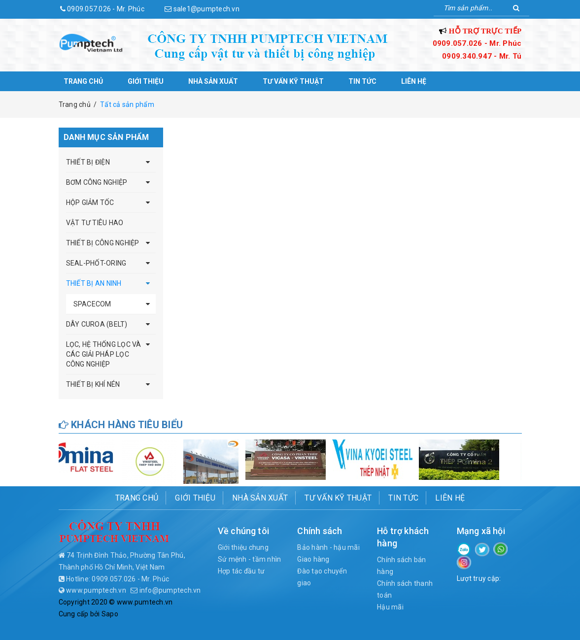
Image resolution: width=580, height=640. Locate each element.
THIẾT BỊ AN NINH (94, 283)
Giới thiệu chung (243, 547)
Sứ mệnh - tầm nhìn (249, 559)
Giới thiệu (146, 81)
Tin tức (362, 81)
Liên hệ (413, 81)
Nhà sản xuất (213, 81)
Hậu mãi (390, 607)
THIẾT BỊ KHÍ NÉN (93, 384)
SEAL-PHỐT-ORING (96, 263)
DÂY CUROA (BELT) (97, 324)
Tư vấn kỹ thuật (293, 81)
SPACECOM (92, 304)
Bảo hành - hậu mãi (328, 547)
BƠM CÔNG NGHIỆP (97, 182)
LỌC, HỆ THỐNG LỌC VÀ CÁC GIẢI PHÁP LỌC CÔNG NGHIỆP (103, 354)
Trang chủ (83, 81)
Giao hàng (313, 559)
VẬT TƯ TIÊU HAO (95, 223)
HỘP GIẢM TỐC (90, 202)
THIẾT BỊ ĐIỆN (88, 162)
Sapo (110, 614)
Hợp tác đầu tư (241, 571)
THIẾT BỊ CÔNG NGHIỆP (102, 243)
